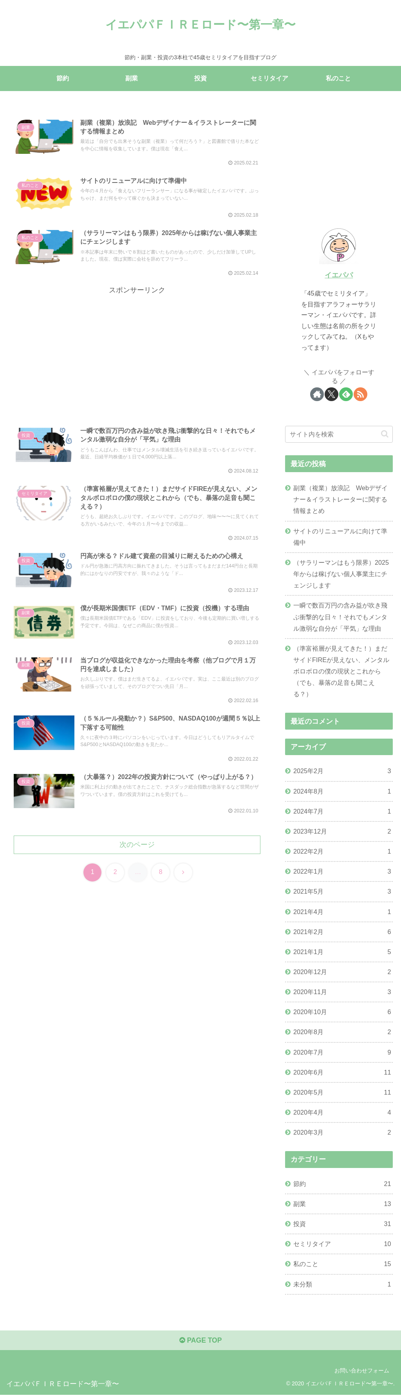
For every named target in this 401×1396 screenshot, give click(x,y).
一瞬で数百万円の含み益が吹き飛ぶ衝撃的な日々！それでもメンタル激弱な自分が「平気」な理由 (340, 616)
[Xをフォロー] (331, 394)
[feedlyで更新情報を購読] (346, 394)
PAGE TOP (200, 1341)
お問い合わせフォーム (361, 1371)
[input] (338, 434)
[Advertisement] (137, 353)
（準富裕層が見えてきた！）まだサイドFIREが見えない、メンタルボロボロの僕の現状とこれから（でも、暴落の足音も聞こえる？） (341, 671)
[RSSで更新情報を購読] (360, 394)
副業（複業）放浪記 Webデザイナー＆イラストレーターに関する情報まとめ (340, 499)
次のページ (137, 852)
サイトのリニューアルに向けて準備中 (340, 536)
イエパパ (339, 275)
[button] (385, 433)
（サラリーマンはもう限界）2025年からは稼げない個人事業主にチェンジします (341, 574)
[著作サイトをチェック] (317, 394)
